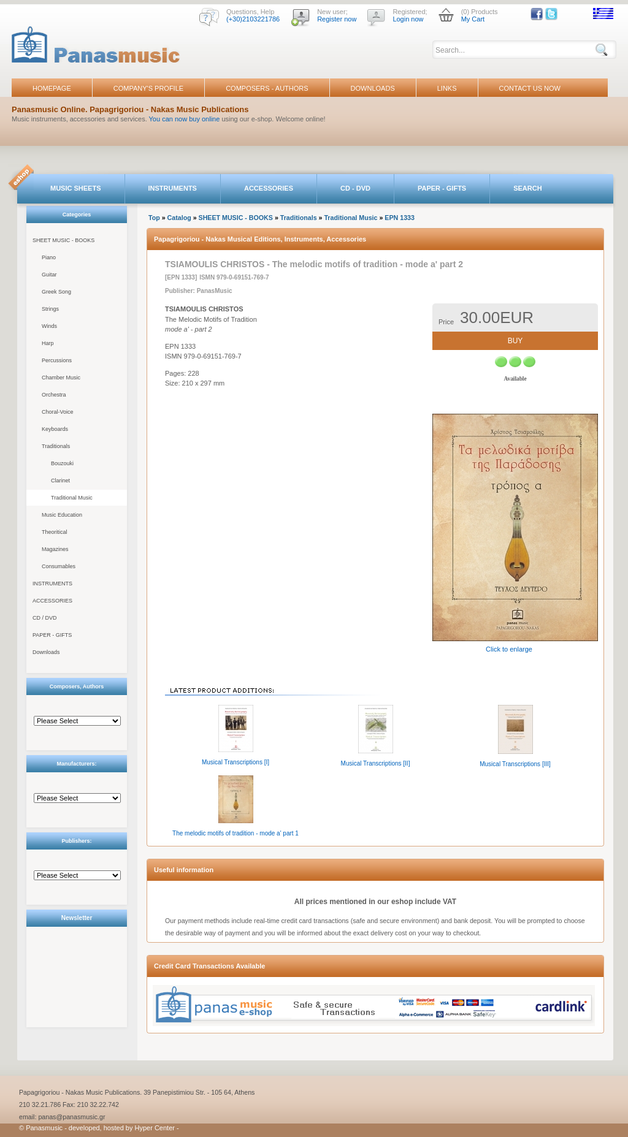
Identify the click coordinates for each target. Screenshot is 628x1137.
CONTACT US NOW (530, 88)
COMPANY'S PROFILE (148, 88)
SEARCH (527, 188)
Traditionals (56, 446)
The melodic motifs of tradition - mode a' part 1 (235, 833)
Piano (49, 257)
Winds (49, 326)
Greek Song (56, 292)
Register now (336, 19)
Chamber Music (61, 378)
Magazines (55, 549)
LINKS (447, 88)
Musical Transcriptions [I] (235, 762)
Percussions (57, 360)
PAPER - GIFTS (442, 188)
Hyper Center (155, 1127)
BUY (515, 341)
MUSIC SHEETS (75, 188)
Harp (48, 343)
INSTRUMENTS (172, 188)
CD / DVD (45, 618)
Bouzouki (62, 463)
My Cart (473, 19)
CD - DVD (355, 188)
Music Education (62, 515)
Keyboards (55, 429)
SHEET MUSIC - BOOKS (63, 240)
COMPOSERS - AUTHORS (267, 88)
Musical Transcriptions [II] (375, 763)
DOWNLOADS (373, 88)
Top (154, 217)
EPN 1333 (400, 217)
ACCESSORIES (268, 188)
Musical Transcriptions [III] (515, 764)
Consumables (58, 566)
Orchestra (54, 395)
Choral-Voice (58, 412)
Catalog (179, 217)
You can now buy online (184, 119)
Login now (407, 19)
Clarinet (60, 480)
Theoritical (54, 532)
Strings (50, 309)
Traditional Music (72, 498)
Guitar (49, 275)
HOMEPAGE (52, 88)
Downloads (46, 652)
